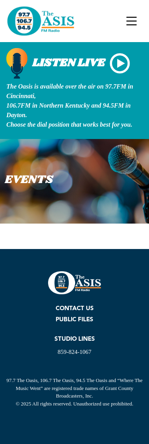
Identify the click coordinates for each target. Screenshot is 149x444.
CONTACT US (75, 309)
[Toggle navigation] (131, 21)
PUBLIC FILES (74, 320)
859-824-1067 (74, 352)
